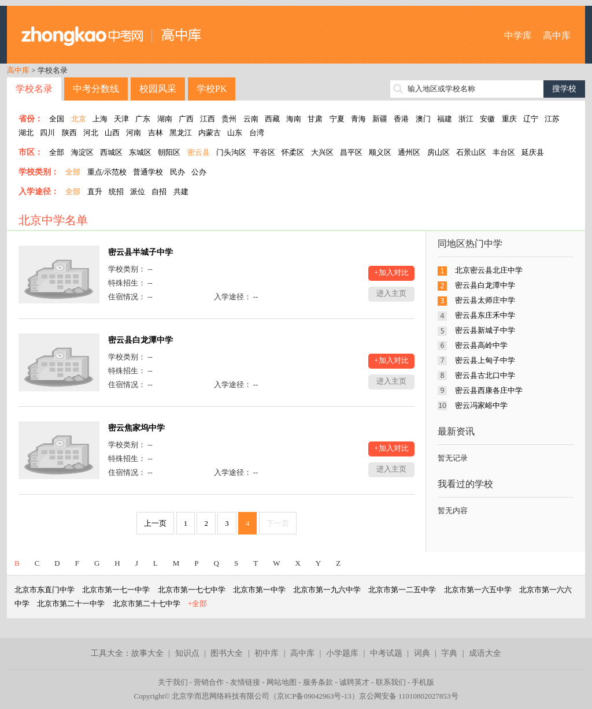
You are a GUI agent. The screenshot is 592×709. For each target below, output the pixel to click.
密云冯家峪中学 (481, 405)
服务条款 (318, 682)
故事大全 (147, 653)
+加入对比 (391, 272)
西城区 (111, 152)
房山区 (438, 152)
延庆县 (532, 152)
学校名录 (34, 89)
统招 (116, 191)
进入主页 (391, 293)
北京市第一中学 (259, 589)
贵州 (228, 118)
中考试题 (386, 653)
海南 (293, 118)
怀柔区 (293, 152)
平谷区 (264, 152)
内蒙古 (209, 132)
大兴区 (322, 152)
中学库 (518, 35)
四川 (47, 132)
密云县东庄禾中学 (485, 315)
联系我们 (391, 682)
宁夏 (337, 118)
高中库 (557, 35)
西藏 (272, 118)
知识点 (187, 653)
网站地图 (282, 682)
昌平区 (351, 152)
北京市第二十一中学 (71, 603)
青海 (358, 118)
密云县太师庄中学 (485, 300)
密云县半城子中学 (140, 252)
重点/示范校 (107, 172)
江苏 (552, 118)
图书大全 (226, 653)
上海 (100, 118)
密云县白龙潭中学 (140, 340)
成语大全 (485, 653)
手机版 (423, 682)
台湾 (256, 132)
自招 (158, 191)
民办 (177, 172)
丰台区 (504, 152)
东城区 (140, 152)
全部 (56, 152)
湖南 (164, 118)
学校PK (212, 89)
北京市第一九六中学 (327, 589)
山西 (112, 132)
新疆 (379, 118)
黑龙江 (180, 132)
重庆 (509, 118)
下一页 (278, 523)
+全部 (197, 603)
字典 (449, 653)
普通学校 (148, 172)
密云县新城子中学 (485, 330)
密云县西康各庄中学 (489, 390)
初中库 (266, 653)
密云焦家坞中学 (136, 428)
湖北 (26, 132)
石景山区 (471, 152)
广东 (142, 118)
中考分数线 (96, 89)
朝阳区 (169, 152)
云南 (250, 118)
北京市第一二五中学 (402, 589)
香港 (401, 118)
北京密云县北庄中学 (489, 270)
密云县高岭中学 (481, 345)
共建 (180, 191)
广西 (186, 118)
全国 (56, 118)
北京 (78, 118)
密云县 (198, 152)
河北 (90, 132)
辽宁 (530, 118)
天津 (121, 118)
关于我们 (173, 682)
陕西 (69, 132)
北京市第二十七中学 (146, 603)
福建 (444, 118)
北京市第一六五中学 (478, 589)
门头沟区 (231, 152)
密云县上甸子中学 (485, 360)
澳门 (423, 118)
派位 (137, 191)
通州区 (409, 152)
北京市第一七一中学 (116, 589)
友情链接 (245, 682)
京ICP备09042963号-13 (314, 696)
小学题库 (342, 653)
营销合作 (209, 682)
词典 (422, 653)
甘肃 (315, 118)
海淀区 (82, 152)
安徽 (487, 118)
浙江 (465, 118)
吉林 (155, 132)
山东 (234, 132)
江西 (207, 118)
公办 (198, 172)
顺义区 (380, 152)
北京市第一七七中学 (191, 589)
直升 (94, 191)
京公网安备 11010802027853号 (408, 696)
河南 (133, 132)
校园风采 (157, 89)
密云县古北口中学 (485, 375)
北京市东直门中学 (44, 589)
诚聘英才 (354, 682)
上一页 (155, 523)
